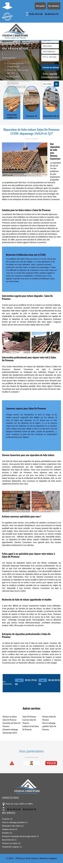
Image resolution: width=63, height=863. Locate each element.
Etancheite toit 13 (51, 116)
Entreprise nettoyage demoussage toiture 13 (20, 836)
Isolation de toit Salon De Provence (30, 728)
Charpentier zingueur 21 (12, 116)
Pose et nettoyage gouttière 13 (14, 822)
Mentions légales (48, 858)
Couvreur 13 (31, 116)
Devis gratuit (40, 6)
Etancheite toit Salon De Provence (11, 725)
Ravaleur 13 (7, 833)
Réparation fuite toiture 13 (12, 826)
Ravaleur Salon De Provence (49, 718)
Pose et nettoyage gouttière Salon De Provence (49, 726)
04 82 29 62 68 (36, 14)
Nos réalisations (54, 6)
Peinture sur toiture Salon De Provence (10, 718)
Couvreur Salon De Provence (29, 721)
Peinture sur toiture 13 (11, 843)
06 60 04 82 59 (51, 14)
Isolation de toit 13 (9, 829)
